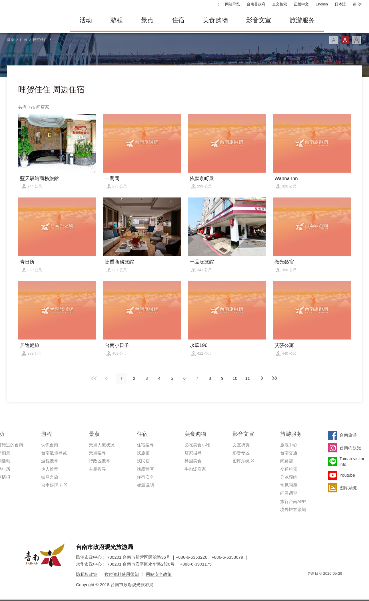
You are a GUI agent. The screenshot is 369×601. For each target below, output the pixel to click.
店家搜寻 (193, 452)
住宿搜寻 (145, 444)
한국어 (358, 4)
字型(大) (356, 40)
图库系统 (241, 460)
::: (220, 4)
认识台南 (49, 444)
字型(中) (345, 40)
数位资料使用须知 (122, 574)
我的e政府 (311, 583)
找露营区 (145, 469)
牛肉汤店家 (195, 469)
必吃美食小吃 (197, 444)
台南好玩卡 (52, 485)
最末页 (274, 378)
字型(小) (333, 40)
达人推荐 (49, 469)
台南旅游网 (33, 20)
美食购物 (215, 20)
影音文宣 (258, 20)
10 (234, 378)
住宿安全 (145, 477)
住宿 (178, 20)
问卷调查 (288, 493)
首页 (10, 39)
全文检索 (279, 4)
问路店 (286, 460)
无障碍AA (331, 583)
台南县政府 (256, 4)
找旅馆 (143, 452)
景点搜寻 (97, 452)
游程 (116, 20)
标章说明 (145, 485)
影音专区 (241, 452)
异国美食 (193, 460)
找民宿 (143, 460)
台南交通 (288, 452)
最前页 (94, 378)
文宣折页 (241, 444)
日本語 (340, 4)
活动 (85, 20)
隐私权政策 (86, 574)
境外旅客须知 (293, 509)
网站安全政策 (159, 574)
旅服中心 (288, 444)
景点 (147, 20)
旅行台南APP (293, 501)
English (322, 4)
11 (247, 378)
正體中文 (301, 4)
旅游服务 (302, 20)
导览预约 (288, 477)
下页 (107, 378)
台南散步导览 (54, 452)
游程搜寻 (49, 460)
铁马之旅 (49, 477)
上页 (262, 378)
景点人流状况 (102, 444)
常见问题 (288, 485)
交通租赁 (288, 469)
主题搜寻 (97, 469)
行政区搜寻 (99, 460)
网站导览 (232, 4)
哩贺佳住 (40, 39)
